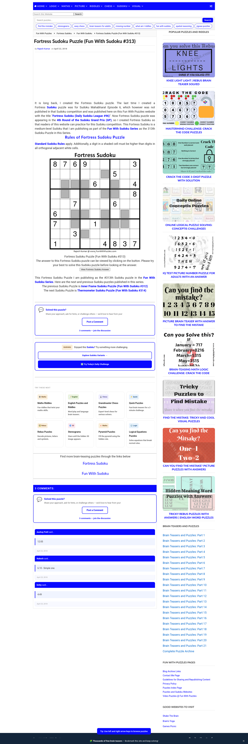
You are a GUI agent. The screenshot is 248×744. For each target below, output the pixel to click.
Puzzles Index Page (172, 688)
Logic (53, 6)
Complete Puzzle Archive (178, 651)
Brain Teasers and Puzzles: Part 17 (185, 623)
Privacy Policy (169, 683)
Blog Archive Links (172, 671)
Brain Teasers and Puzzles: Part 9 (184, 579)
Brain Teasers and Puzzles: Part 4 (184, 551)
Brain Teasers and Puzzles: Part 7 (184, 568)
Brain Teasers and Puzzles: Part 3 (184, 546)
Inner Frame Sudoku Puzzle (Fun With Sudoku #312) (114, 286)
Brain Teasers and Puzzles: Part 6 (184, 562)
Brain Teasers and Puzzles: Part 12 (185, 596)
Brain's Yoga (169, 721)
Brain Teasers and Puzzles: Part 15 (185, 612)
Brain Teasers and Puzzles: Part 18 (185, 629)
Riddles (95, 6)
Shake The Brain (171, 716)
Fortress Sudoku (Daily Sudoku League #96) (81, 115)
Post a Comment (95, 322)
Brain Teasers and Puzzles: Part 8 (184, 574)
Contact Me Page (171, 675)
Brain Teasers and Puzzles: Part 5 (184, 557)
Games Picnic (169, 726)
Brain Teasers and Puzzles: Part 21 (185, 645)
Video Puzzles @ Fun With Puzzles (180, 696)
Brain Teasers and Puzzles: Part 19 (185, 634)
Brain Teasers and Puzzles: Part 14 (185, 607)
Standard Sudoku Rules (50, 143)
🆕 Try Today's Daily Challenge (95, 364)
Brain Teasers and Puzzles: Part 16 (185, 618)
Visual (136, 6)
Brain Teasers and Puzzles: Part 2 (184, 540)
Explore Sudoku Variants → (94, 355)
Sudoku (122, 6)
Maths (66, 6)
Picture (80, 6)
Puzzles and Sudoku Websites (177, 692)
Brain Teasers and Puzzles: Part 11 (185, 590)
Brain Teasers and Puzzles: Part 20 (185, 640)
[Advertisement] (95, 77)
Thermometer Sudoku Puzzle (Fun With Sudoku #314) (111, 290)
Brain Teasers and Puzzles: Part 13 (185, 601)
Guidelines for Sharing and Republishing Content (186, 679)
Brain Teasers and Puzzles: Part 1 (184, 535)
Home (41, 6)
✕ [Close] (243, 741)
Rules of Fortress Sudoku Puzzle (95, 137)
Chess (108, 6)
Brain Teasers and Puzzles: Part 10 (185, 585)
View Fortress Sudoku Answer (95, 269)
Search (207, 20)
